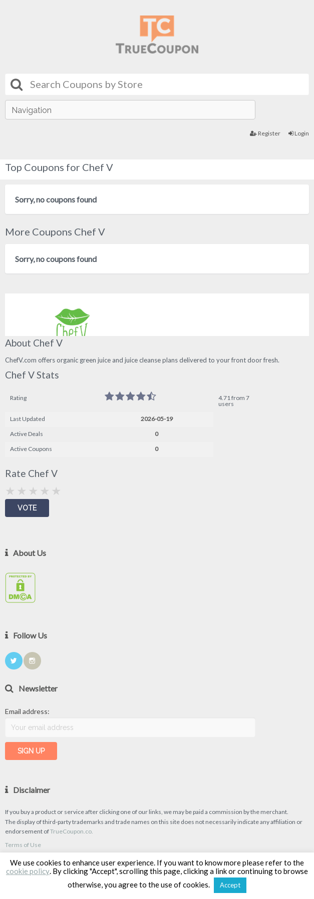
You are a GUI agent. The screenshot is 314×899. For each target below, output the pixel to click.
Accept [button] (230, 885)
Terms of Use (23, 844)
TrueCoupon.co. (71, 831)
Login (298, 133)
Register (265, 133)
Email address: (27, 711)
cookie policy (28, 871)
